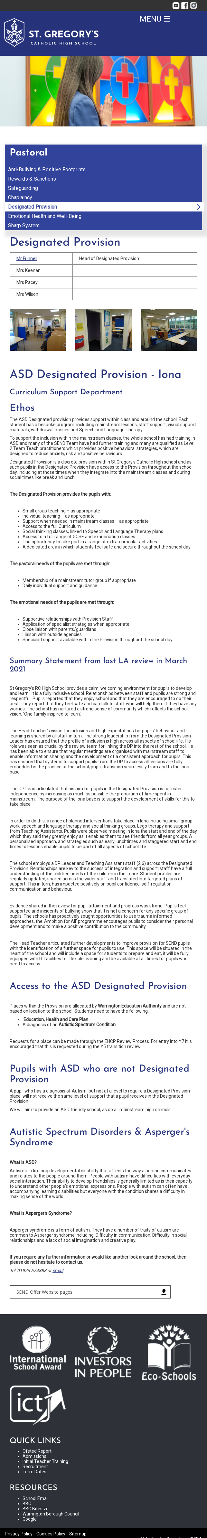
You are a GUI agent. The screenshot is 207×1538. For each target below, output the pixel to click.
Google (30, 1519)
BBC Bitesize (36, 1508)
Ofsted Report (37, 1451)
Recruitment (35, 1466)
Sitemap (78, 1533)
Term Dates (34, 1471)
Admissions (34, 1456)
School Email (36, 1498)
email (57, 1270)
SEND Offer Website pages (44, 1292)
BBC (27, 1503)
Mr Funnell (26, 258)
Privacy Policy (19, 1533)
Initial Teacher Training (45, 1461)
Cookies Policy (50, 1533)
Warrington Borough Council (51, 1513)
